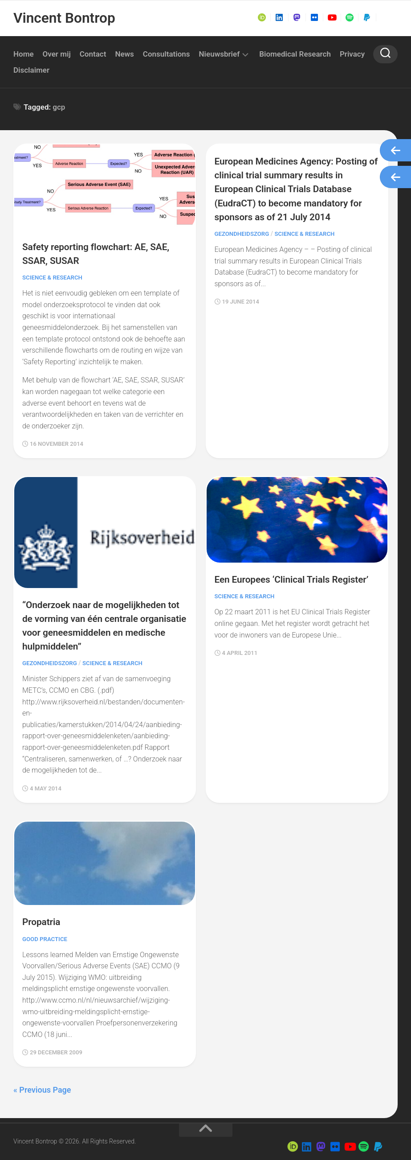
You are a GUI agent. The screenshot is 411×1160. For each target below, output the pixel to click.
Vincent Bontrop (61, 18)
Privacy (352, 53)
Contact (93, 53)
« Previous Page (42, 1082)
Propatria (43, 915)
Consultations (166, 53)
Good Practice (46, 931)
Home (23, 53)
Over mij (57, 53)
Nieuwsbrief (219, 53)
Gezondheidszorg (244, 247)
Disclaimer (31, 70)
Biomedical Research (295, 53)
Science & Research (54, 275)
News (124, 53)
